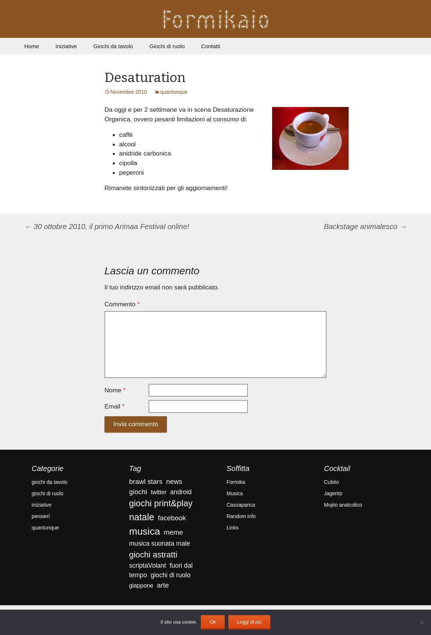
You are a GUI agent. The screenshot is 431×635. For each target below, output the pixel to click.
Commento (122, 304)
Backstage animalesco (365, 226)
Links (233, 528)
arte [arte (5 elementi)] (163, 585)
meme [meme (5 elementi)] (173, 532)
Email (114, 406)
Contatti (210, 46)
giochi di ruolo (47, 493)
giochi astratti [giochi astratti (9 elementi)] (153, 554)
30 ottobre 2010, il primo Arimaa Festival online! (106, 226)
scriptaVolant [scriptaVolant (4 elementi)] (147, 565)
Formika (236, 482)
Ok (213, 622)
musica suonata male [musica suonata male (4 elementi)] (159, 543)
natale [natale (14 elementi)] (141, 517)
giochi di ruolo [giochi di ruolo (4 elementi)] (170, 575)
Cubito (331, 482)
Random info (241, 516)
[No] (421, 622)
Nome (115, 390)
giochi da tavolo (49, 482)
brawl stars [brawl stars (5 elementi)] (146, 481)
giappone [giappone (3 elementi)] (141, 585)
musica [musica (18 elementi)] (144, 531)
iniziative (41, 505)
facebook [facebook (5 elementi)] (172, 518)
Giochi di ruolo (167, 46)
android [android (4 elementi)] (181, 492)
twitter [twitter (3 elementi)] (159, 492)
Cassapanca (241, 505)
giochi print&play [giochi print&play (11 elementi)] (161, 503)
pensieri (41, 516)
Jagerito (333, 493)
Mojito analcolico (343, 505)
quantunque (174, 92)
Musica (235, 493)
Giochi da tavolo (113, 46)
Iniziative (66, 46)
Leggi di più (249, 622)
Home (31, 46)
